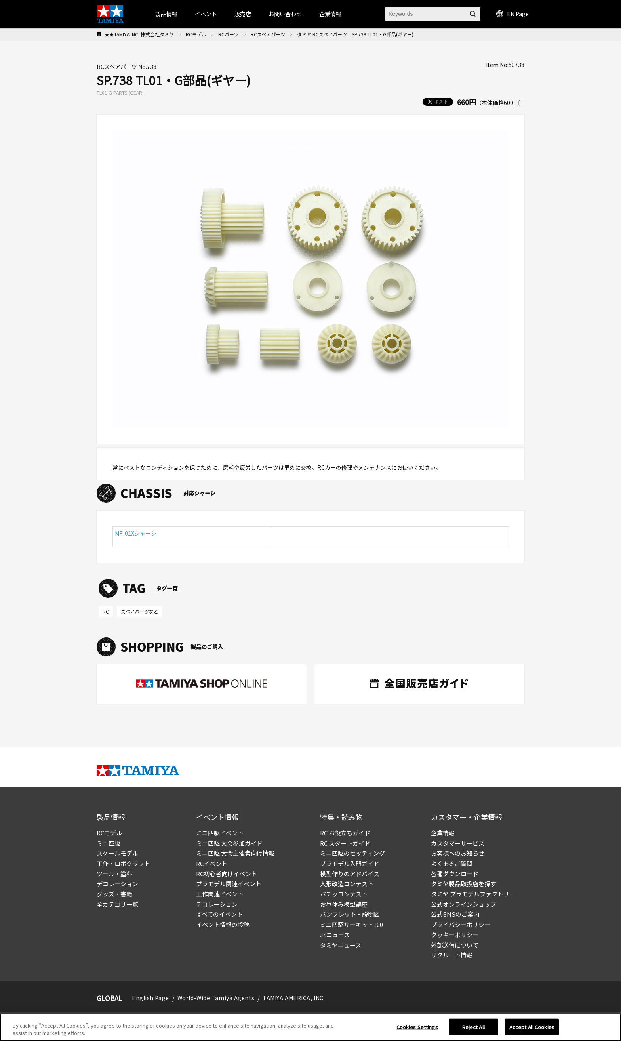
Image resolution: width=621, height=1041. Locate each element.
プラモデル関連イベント (228, 883)
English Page (150, 998)
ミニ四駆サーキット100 (351, 924)
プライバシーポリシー (460, 924)
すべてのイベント (219, 914)
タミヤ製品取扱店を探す (463, 883)
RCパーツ (228, 34)
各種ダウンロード (454, 873)
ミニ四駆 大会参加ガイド (229, 843)
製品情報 (166, 14)
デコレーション (117, 883)
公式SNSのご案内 (455, 914)
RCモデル (196, 34)
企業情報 (443, 833)
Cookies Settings (417, 1027)
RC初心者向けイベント (226, 873)
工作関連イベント (220, 894)
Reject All (473, 1027)
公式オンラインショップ (463, 904)
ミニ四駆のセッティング (352, 853)
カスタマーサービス (457, 843)
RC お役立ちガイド (345, 833)
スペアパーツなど (139, 611)
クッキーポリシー (454, 934)
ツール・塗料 (114, 873)
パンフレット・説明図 (350, 914)
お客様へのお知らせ (457, 853)
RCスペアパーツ (268, 34)
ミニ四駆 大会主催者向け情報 (235, 853)
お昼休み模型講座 (344, 904)
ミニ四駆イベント (220, 833)
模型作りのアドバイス (349, 873)
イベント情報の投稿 (223, 924)
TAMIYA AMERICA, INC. (294, 998)
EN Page (512, 14)
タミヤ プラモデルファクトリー (473, 894)
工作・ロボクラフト (123, 863)
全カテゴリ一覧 (117, 904)
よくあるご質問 (451, 863)
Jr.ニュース (335, 934)
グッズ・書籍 (114, 894)
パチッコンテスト (344, 894)
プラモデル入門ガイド (349, 863)
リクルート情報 (451, 955)
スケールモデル (117, 853)
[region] (310, 1027)
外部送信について (454, 945)
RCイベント (211, 863)
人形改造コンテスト (346, 883)
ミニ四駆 (108, 843)
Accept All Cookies (531, 1027)
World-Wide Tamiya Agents (215, 998)
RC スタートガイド (345, 843)
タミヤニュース (340, 945)
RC (106, 611)
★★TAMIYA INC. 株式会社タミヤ (139, 34)
